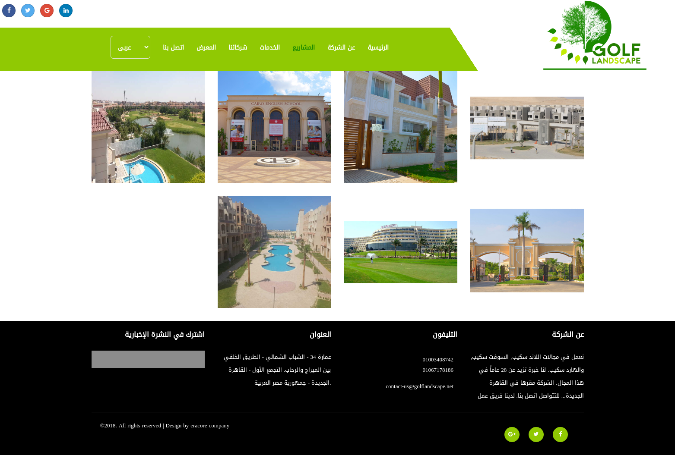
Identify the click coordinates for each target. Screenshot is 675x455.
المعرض (206, 47)
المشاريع (303, 47)
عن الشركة (341, 47)
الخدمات (270, 47)
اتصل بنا (173, 47)
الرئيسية (378, 47)
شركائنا (237, 47)
